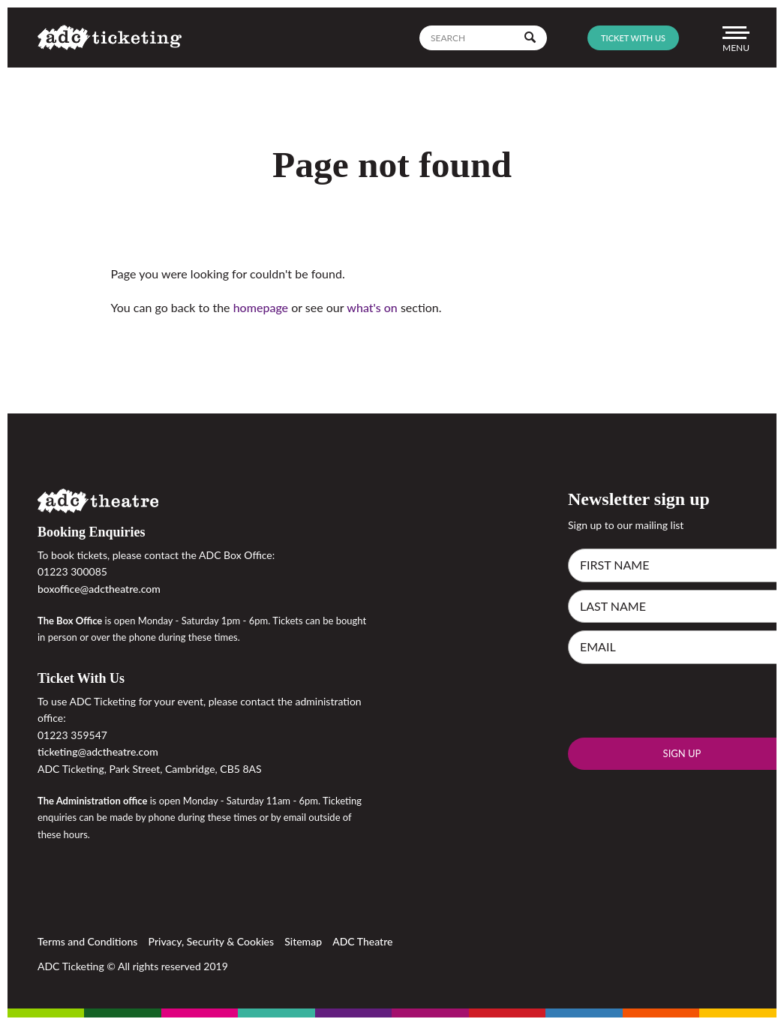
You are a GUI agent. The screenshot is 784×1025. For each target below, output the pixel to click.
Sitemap (303, 941)
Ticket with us (633, 38)
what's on (372, 307)
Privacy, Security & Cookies (212, 941)
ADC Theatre (362, 941)
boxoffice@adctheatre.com (99, 588)
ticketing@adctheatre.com (98, 751)
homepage (260, 307)
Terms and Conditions (87, 941)
